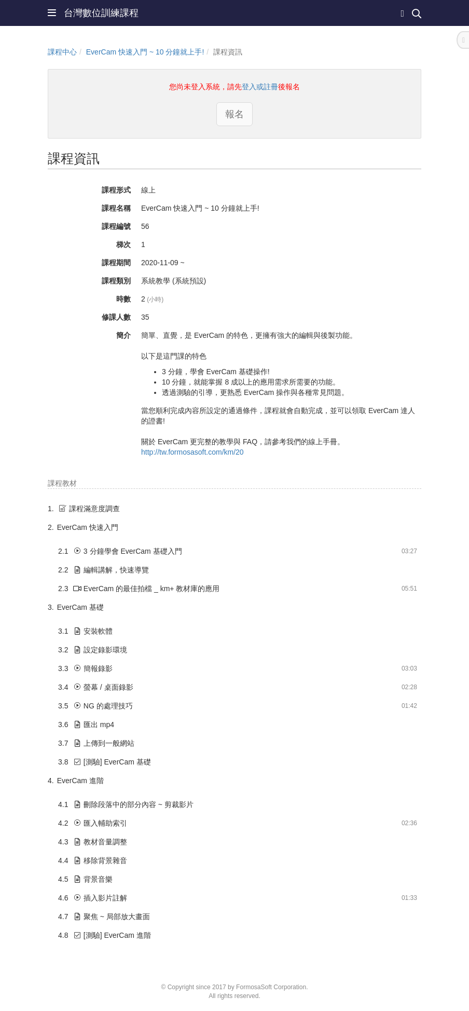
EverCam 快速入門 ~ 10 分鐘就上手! (145, 52)
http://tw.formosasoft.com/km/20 (192, 452)
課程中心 (62, 52)
